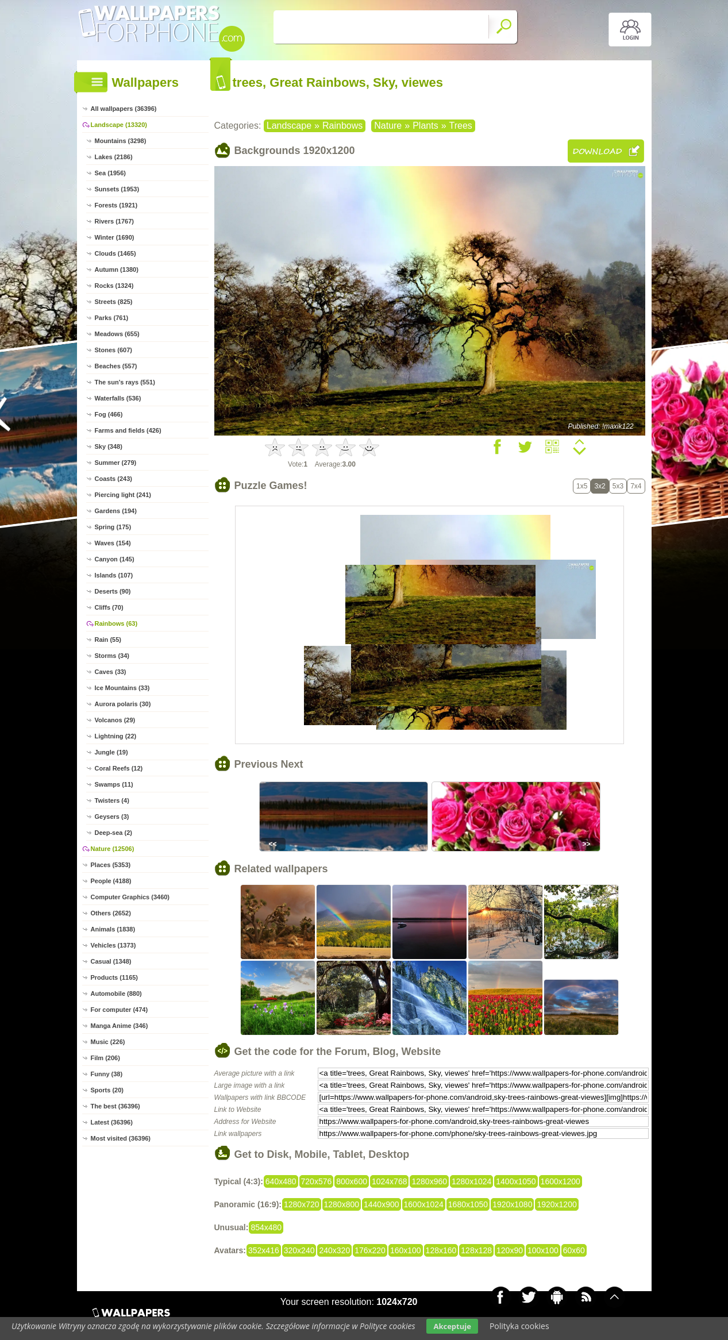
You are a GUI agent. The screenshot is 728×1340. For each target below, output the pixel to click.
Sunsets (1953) (117, 189)
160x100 (405, 1250)
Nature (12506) (112, 848)
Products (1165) (114, 977)
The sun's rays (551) (125, 382)
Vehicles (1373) (113, 945)
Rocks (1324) (114, 285)
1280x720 (301, 1204)
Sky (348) (108, 446)
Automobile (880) (116, 993)
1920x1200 (556, 1204)
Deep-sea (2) (113, 832)
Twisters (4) (112, 800)
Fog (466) (109, 414)
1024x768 (389, 1181)
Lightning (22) (116, 736)
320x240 (299, 1250)
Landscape (289, 125)
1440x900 (381, 1204)
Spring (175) (113, 526)
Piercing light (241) (123, 494)
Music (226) (108, 1041)
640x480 (280, 1181)
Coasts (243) (113, 478)
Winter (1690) (114, 237)
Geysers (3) (112, 816)
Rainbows (342, 125)
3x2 (599, 486)
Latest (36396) (112, 1122)
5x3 (618, 486)
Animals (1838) (113, 929)
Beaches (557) (116, 366)
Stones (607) (113, 349)
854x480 (266, 1227)
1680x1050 (468, 1204)
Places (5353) (111, 864)
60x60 (574, 1250)
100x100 (542, 1250)
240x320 (334, 1250)
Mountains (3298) (121, 140)
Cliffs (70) (109, 607)
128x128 (476, 1250)
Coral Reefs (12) (119, 768)
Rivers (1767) (114, 221)
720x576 (316, 1181)
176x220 (370, 1250)
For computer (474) (119, 1009)
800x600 (351, 1181)
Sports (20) (107, 1090)
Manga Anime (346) (119, 1025)
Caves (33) (110, 671)
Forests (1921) (116, 205)
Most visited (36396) (121, 1138)
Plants (425, 125)
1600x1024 (424, 1204)
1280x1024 (471, 1181)
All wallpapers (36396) (124, 108)
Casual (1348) (111, 961)
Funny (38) (107, 1074)
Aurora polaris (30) (123, 703)
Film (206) (105, 1057)
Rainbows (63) (116, 623)
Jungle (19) (111, 752)
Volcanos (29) (115, 720)
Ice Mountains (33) (122, 687)
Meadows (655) (117, 333)
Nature (388, 125)
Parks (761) (112, 317)
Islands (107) (114, 575)
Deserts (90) (113, 591)
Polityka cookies (519, 1325)
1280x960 (429, 1181)
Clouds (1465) (115, 253)
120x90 (509, 1250)
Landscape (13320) (119, 124)
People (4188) (111, 880)
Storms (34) (112, 655)
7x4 (635, 486)
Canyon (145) (114, 559)
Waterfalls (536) (118, 398)
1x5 (581, 486)
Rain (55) (108, 639)
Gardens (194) (116, 510)
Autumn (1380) (116, 269)
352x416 (263, 1250)
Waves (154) (113, 543)
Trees (460, 125)
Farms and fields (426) (128, 430)
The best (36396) (115, 1106)
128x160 (441, 1250)
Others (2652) (111, 913)
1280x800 (342, 1204)
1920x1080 (512, 1204)
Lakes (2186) (114, 156)
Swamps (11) (114, 784)
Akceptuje (452, 1326)
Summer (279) (116, 462)
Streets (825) (114, 301)
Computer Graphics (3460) (130, 897)
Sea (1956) (110, 173)
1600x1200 (560, 1181)
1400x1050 (516, 1181)
